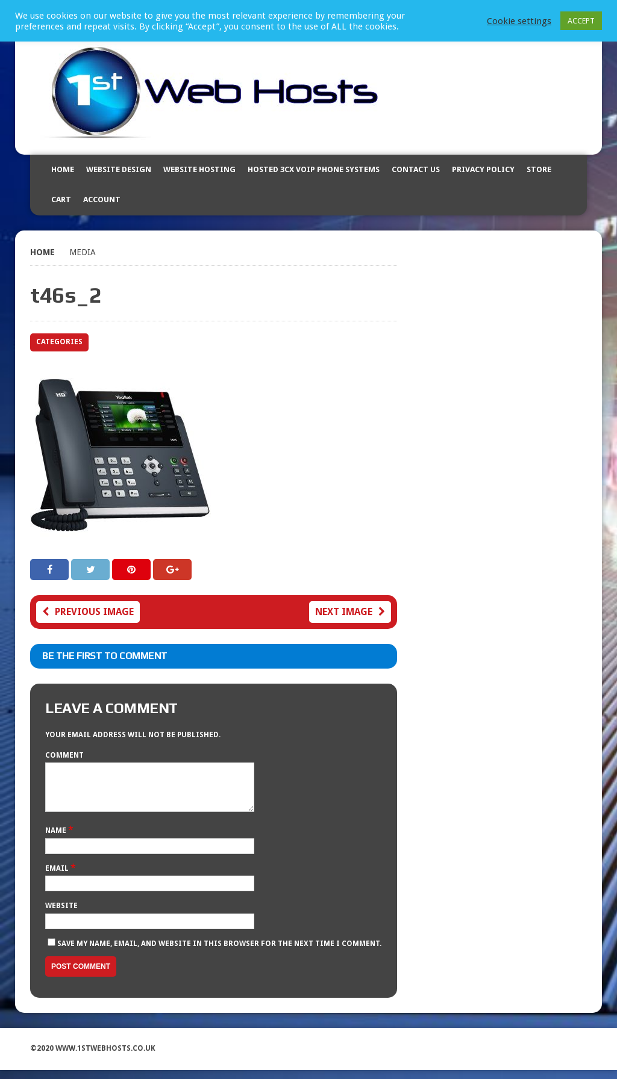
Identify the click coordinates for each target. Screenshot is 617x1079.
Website (61, 915)
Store (539, 169)
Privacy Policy (483, 169)
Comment (64, 755)
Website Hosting (199, 169)
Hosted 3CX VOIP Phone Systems (314, 169)
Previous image (88, 611)
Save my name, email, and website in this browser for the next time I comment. (219, 952)
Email (57, 877)
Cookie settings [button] (519, 21)
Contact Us (416, 169)
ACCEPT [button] (581, 20)
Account (102, 199)
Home (62, 169)
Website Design (118, 169)
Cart (61, 199)
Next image (350, 611)
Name (56, 839)
